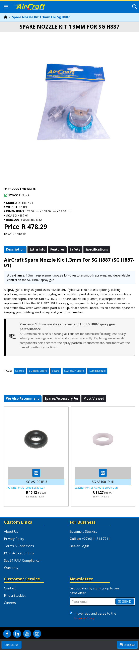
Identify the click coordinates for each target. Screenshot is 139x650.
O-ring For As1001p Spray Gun (26, 487)
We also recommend (23, 398)
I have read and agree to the (93, 616)
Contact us (11, 645)
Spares (19, 370)
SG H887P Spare (74, 370)
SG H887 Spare (38, 370)
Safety (75, 249)
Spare (55, 370)
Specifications (96, 249)
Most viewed (93, 398)
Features (57, 249)
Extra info (37, 249)
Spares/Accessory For (61, 398)
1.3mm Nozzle (97, 370)
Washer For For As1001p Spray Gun (96, 487)
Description (15, 249)
